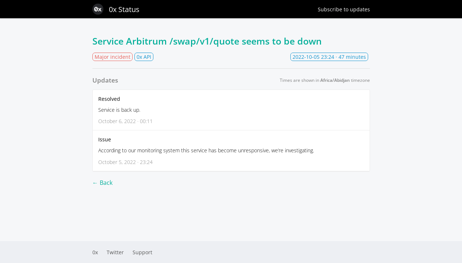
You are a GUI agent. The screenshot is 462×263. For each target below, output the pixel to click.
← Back (102, 183)
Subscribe (344, 9)
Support (142, 252)
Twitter (115, 252)
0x (95, 252)
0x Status (116, 9)
